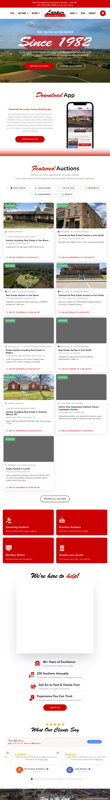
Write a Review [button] (94, 742)
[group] (30, 763)
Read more (38, 759)
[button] (30, 779)
